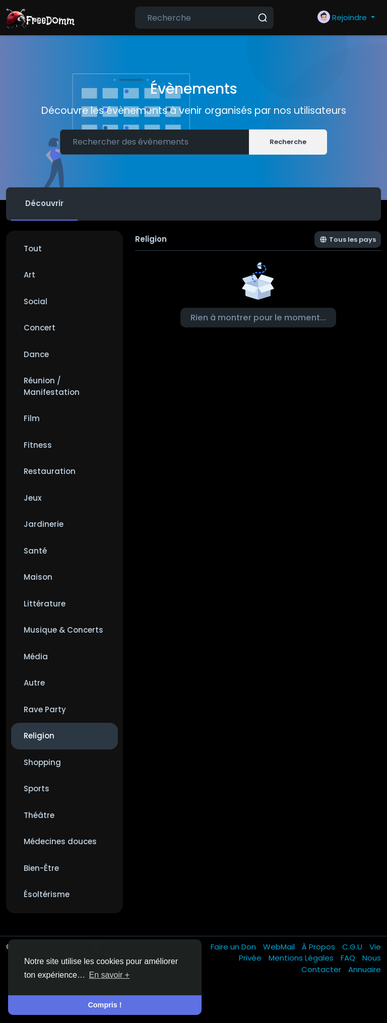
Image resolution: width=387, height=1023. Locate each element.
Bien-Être (41, 868)
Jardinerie (43, 524)
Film (32, 418)
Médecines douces (60, 841)
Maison (38, 577)
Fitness (38, 445)
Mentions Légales (302, 957)
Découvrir (44, 203)
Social (35, 301)
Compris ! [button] (104, 1005)
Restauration (50, 471)
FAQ (349, 957)
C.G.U (353, 946)
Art (29, 274)
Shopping (42, 762)
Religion (39, 735)
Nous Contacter (341, 963)
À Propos (319, 946)
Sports (36, 788)
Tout (33, 248)
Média (36, 656)
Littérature (45, 603)
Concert (39, 327)
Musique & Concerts (63, 630)
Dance (36, 354)
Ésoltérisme (47, 894)
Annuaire (364, 969)
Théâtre (39, 815)
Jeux (32, 498)
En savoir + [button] (109, 975)
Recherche (288, 142)
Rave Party (45, 709)
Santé (35, 550)
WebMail (280, 946)
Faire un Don (234, 946)
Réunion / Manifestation (52, 386)
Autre (34, 682)
